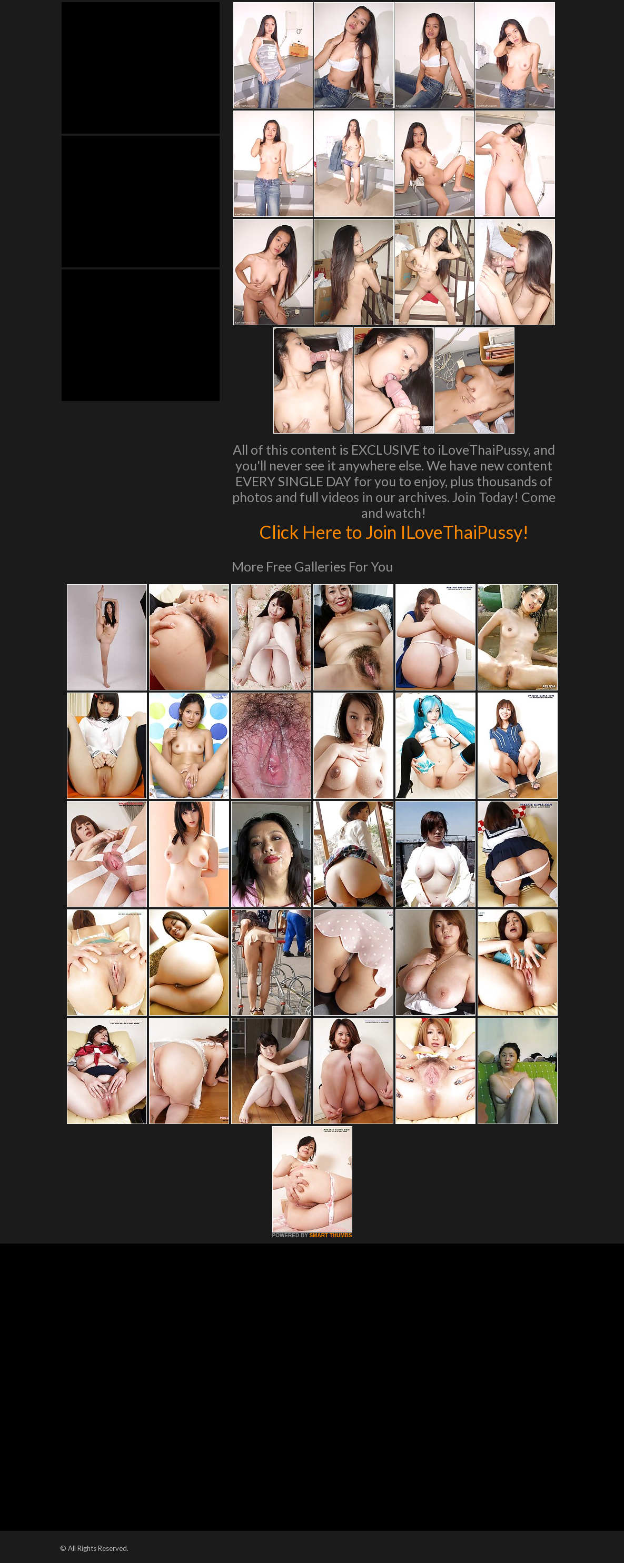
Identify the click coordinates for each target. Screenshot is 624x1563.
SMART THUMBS (330, 1235)
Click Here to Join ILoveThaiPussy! (393, 531)
